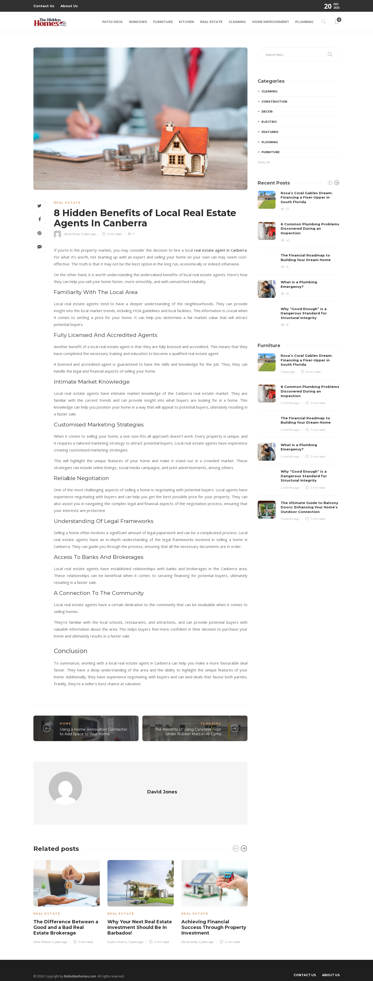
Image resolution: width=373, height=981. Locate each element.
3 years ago (88, 234)
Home (65, 723)
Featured (270, 132)
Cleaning (237, 22)
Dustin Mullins (117, 932)
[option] (67, 892)
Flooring (211, 723)
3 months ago (290, 519)
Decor (267, 111)
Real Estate (211, 22)
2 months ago (290, 403)
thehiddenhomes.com (80, 967)
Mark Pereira (42, 932)
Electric (269, 122)
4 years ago (59, 932)
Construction (274, 101)
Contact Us (43, 6)
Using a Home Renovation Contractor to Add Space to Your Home (93, 732)
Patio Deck (112, 22)
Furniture (163, 22)
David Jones (72, 234)
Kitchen (186, 22)
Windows (138, 22)
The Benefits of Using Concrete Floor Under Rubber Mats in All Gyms (188, 732)
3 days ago (288, 372)
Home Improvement (270, 22)
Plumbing (304, 22)
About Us (69, 6)
